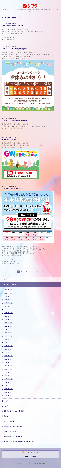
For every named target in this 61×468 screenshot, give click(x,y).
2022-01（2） (8, 329)
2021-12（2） (8, 332)
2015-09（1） (8, 389)
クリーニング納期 (8, 421)
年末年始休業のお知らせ (11, 188)
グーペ (32, 466)
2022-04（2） (8, 323)
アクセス (5, 401)
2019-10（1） (8, 359)
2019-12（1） (8, 356)
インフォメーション (9, 284)
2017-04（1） (8, 382)
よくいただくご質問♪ (9, 431)
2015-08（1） (8, 392)
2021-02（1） (8, 342)
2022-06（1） (8, 319)
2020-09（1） (8, 346)
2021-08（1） (8, 336)
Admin (37, 466)
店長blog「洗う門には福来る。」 (14, 426)
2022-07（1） (8, 316)
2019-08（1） (8, 366)
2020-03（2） (8, 352)
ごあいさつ (6, 406)
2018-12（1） (8, 372)
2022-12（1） (8, 309)
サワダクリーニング (26, 463)
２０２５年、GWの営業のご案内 (14, 49)
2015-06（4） (8, 395)
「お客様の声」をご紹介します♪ (13, 436)
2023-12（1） (8, 303)
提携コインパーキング (10, 416)
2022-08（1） (8, 313)
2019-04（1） (8, 369)
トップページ (6, 279)
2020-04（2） (8, 349)
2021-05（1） (8, 339)
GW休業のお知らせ (9, 139)
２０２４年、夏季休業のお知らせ (14, 120)
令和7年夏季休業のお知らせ (12, 26)
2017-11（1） (8, 379)
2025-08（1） (8, 290)
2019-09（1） (8, 362)
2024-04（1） (8, 299)
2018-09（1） (8, 375)
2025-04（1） (8, 293)
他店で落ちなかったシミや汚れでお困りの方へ (18, 441)
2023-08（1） (8, 306)
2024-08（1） (8, 296)
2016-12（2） (8, 385)
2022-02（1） (8, 326)
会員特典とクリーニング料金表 (13, 411)
